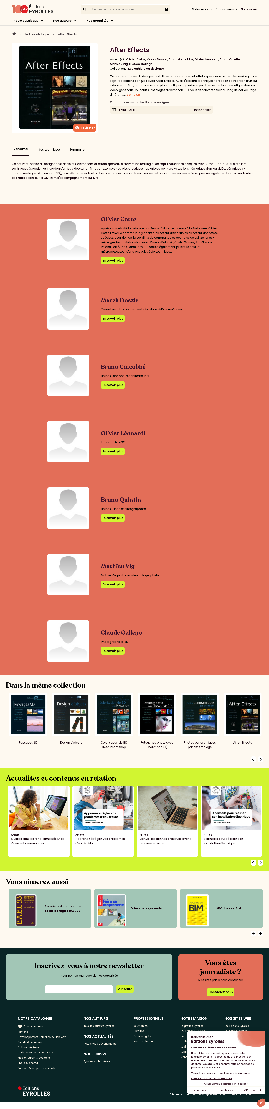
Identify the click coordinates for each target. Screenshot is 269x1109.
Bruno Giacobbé (181, 59)
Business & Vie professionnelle (39, 1075)
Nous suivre (249, 9)
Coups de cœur (32, 1026)
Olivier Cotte (135, 59)
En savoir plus (112, 260)
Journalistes (147, 1026)
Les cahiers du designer (146, 68)
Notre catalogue (25, 21)
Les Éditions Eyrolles (237, 1026)
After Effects (67, 34)
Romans (24, 1032)
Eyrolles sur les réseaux (104, 1063)
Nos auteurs (62, 21)
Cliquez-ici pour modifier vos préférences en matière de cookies (210, 1101)
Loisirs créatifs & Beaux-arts (38, 1056)
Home (14, 34)
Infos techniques (49, 149)
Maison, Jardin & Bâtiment (37, 1062)
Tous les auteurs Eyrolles (105, 1026)
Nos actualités (97, 21)
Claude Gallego (141, 64)
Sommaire (77, 149)
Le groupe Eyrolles (194, 1026)
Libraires (144, 1032)
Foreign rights (148, 1038)
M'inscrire (125, 989)
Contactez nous (220, 992)
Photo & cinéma (29, 1068)
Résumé (20, 149)
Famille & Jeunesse (32, 1044)
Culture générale (30, 1050)
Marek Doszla (157, 59)
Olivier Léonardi (206, 59)
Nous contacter (149, 1044)
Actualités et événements (107, 1045)
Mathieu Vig (119, 64)
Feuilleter (85, 128)
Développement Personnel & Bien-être (46, 1038)
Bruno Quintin (230, 59)
